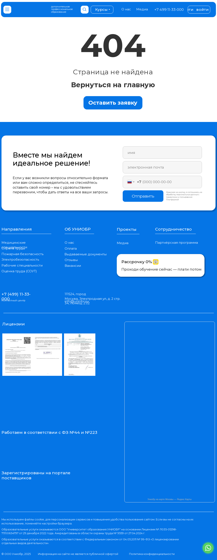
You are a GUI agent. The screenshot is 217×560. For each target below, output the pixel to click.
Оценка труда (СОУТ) (19, 271)
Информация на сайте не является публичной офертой (78, 554)
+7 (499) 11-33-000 (16, 296)
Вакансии (73, 266)
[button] (112, 102)
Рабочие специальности (22, 265)
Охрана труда (13, 248)
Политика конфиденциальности (152, 554)
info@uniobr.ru (77, 301)
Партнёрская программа (176, 243)
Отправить (143, 196)
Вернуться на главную (113, 85)
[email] (162, 167)
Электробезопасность (20, 259)
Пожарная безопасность (22, 254)
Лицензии (13, 323)
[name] (162, 152)
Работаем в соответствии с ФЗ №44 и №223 (49, 432)
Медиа (142, 9)
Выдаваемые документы (85, 254)
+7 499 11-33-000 (169, 9)
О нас (126, 9)
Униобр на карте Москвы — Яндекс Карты (169, 499)
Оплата (71, 248)
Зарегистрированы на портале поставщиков (35, 475)
